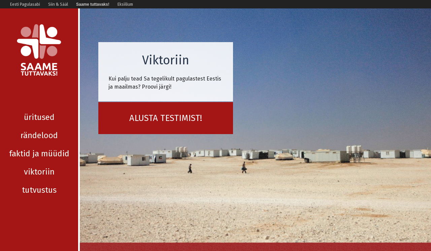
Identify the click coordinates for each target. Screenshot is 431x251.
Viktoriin (39, 153)
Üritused (39, 99)
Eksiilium (125, 4)
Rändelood (39, 117)
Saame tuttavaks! (92, 4)
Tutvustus (39, 172)
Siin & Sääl (58, 4)
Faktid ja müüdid (39, 135)
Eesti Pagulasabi (25, 4)
